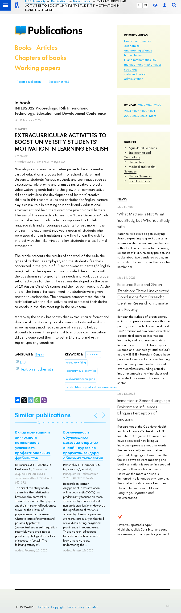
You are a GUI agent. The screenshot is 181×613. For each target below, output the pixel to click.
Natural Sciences (140, 176)
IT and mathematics (137, 60)
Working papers (38, 68)
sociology (130, 69)
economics (131, 45)
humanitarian (133, 55)
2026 (149, 105)
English (39, 354)
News (122, 199)
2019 (135, 115)
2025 (157, 105)
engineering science (138, 50)
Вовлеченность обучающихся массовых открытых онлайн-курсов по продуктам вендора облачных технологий (83, 445)
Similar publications (42, 415)
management (133, 64)
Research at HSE (59, 82)
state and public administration (135, 76)
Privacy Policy (75, 607)
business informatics (137, 41)
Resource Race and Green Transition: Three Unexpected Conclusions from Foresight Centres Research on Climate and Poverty (143, 297)
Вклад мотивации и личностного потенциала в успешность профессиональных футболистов (32, 445)
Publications (55, 30)
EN (145, 5)
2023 (135, 111)
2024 (127, 111)
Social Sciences (139, 181)
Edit (168, 606)
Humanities (136, 162)
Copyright (58, 607)
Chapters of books (40, 58)
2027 (141, 105)
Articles (47, 47)
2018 (143, 115)
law (154, 60)
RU (139, 5)
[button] (39, 422)
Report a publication (29, 82)
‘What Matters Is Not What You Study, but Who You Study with (143, 220)
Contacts (43, 607)
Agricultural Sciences (143, 148)
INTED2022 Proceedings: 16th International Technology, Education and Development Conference (60, 110)
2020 (127, 115)
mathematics (152, 64)
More (152, 115)
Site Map (92, 607)
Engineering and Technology (137, 154)
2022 (143, 111)
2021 (151, 111)
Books (23, 47)
